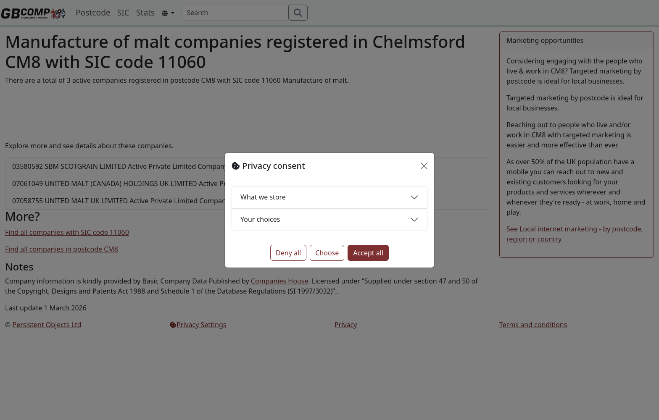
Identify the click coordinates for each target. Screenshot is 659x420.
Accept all (368, 252)
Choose (327, 252)
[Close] (424, 166)
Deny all (288, 252)
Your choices (260, 219)
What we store (263, 197)
